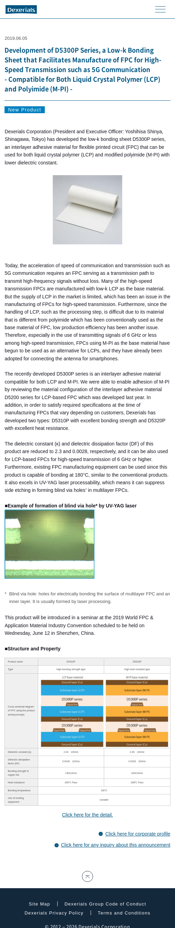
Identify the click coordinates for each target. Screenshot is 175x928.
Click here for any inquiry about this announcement (115, 845)
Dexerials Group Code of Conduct (105, 904)
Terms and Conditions (124, 913)
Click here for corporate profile (137, 834)
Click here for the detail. (87, 815)
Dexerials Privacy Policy (54, 913)
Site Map (39, 904)
